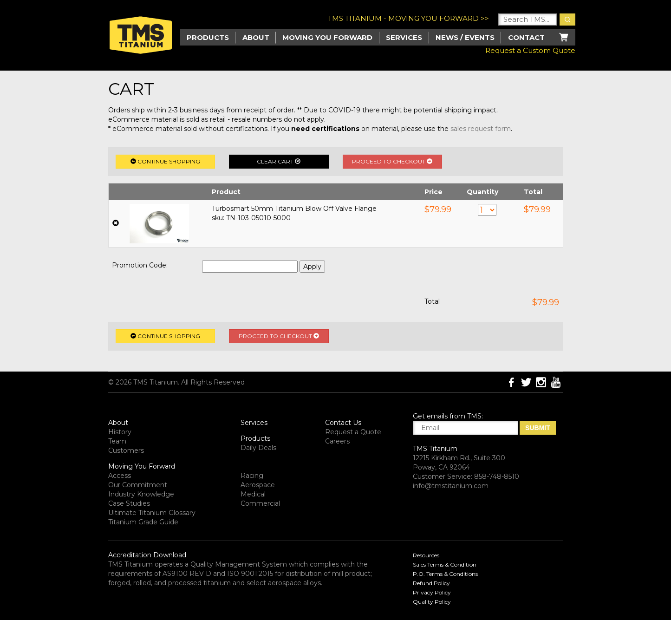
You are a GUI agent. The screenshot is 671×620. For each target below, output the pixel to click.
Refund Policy (431, 583)
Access (119, 475)
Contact (526, 37)
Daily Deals (258, 448)
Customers (126, 450)
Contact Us (343, 422)
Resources (426, 555)
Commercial (260, 503)
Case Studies (129, 503)
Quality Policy (432, 601)
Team (117, 441)
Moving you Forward (327, 37)
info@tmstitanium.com (451, 486)
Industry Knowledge (141, 494)
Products (255, 438)
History (119, 432)
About (255, 37)
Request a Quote (353, 432)
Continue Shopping (165, 161)
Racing (252, 475)
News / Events (465, 37)
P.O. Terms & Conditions (445, 573)
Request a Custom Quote (530, 50)
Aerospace (258, 485)
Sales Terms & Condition (444, 564)
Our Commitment (137, 485)
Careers (337, 441)
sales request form (480, 128)
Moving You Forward (141, 466)
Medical (253, 494)
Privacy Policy (432, 592)
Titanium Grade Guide (143, 522)
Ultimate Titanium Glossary (151, 513)
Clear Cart (278, 161)
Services (404, 37)
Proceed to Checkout (392, 161)
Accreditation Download (147, 555)
